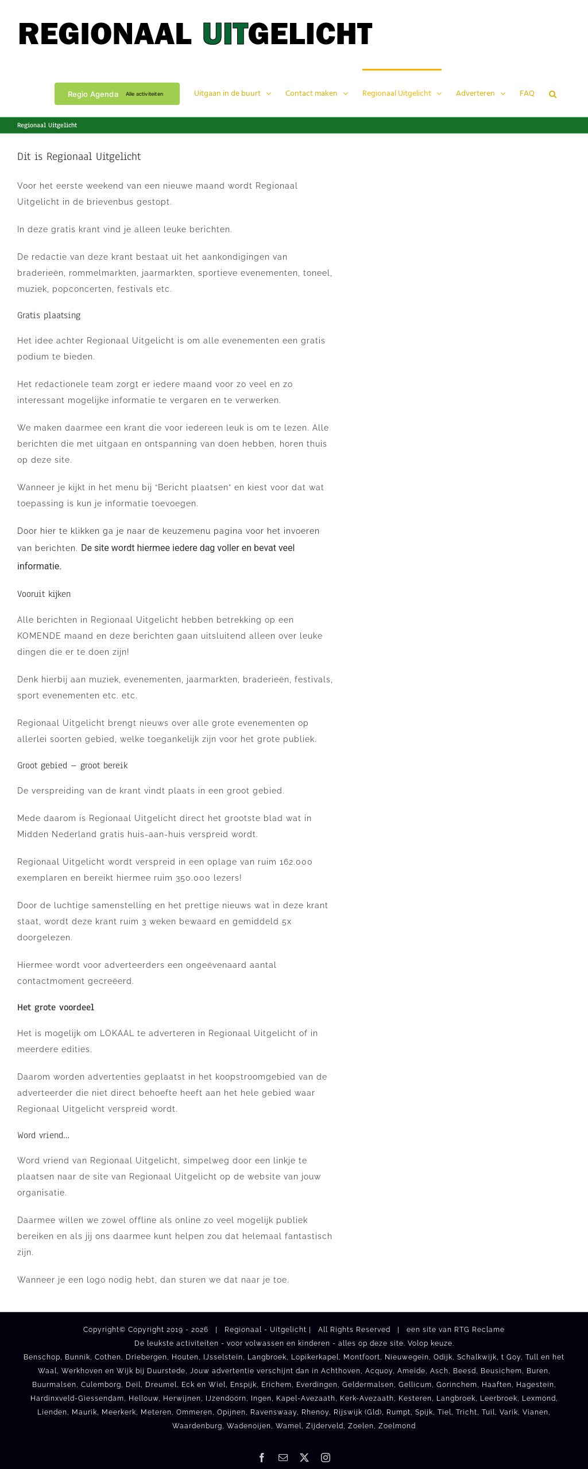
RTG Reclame (479, 1330)
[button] (552, 93)
